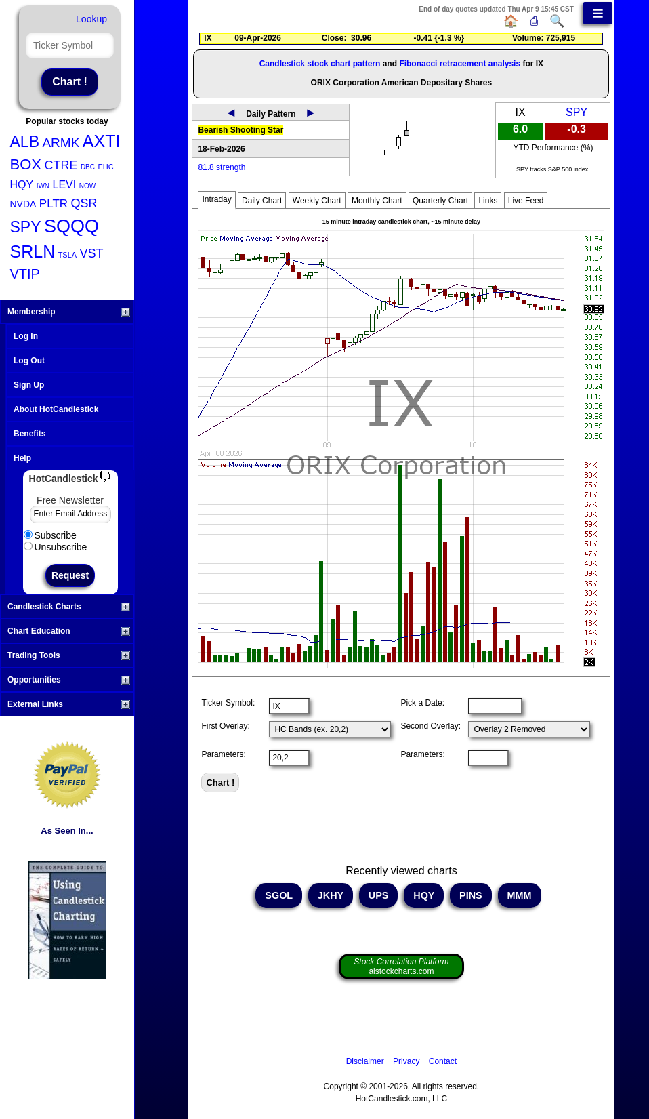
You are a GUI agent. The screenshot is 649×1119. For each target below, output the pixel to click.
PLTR (53, 203)
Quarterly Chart (440, 200)
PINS (471, 895)
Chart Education (68, 631)
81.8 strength (221, 167)
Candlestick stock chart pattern (320, 63)
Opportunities (68, 680)
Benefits (29, 434)
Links (487, 200)
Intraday (216, 199)
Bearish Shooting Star (240, 130)
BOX (25, 164)
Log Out (29, 360)
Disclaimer (365, 1061)
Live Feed (526, 200)
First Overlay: (225, 726)
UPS (379, 895)
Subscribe (50, 535)
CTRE (60, 165)
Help (22, 458)
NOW (87, 186)
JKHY (330, 895)
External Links (68, 704)
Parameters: (223, 754)
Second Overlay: (430, 726)
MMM (520, 895)
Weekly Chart (317, 200)
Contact (443, 1061)
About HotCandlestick (56, 409)
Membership (68, 312)
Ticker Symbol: (228, 703)
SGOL (278, 895)
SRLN (33, 251)
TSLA (67, 255)
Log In (26, 336)
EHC (105, 167)
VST (92, 253)
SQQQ (71, 226)
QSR (84, 203)
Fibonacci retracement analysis (459, 63)
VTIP (25, 273)
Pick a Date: (422, 703)
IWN (43, 186)
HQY (22, 184)
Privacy (406, 1061)
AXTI (102, 140)
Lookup (91, 19)
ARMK (60, 143)
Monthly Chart (377, 200)
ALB (24, 141)
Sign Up (29, 385)
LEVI (65, 184)
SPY (25, 227)
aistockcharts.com (401, 966)
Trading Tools (68, 655)
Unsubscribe (55, 547)
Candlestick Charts (68, 606)
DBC (88, 167)
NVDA (23, 204)
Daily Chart (262, 200)
